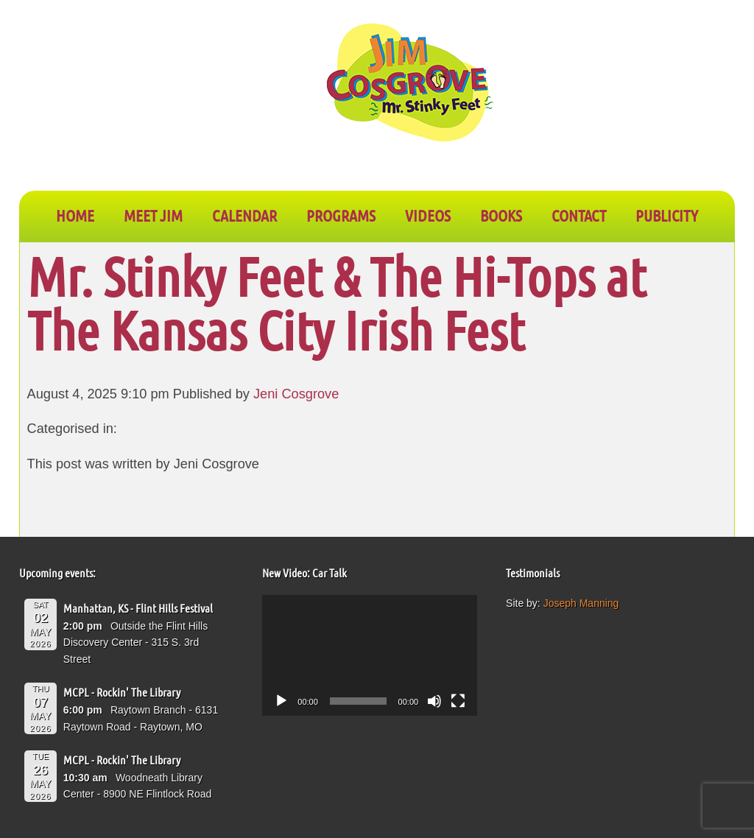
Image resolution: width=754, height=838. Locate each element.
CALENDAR (244, 215)
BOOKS (501, 215)
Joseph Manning (581, 603)
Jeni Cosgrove (296, 394)
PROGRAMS (341, 215)
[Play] (281, 701)
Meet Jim (153, 215)
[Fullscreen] (458, 701)
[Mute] (434, 701)
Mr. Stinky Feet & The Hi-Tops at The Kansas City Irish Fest (336, 302)
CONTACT (579, 215)
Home (75, 215)
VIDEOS (428, 215)
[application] (369, 655)
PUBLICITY (666, 215)
